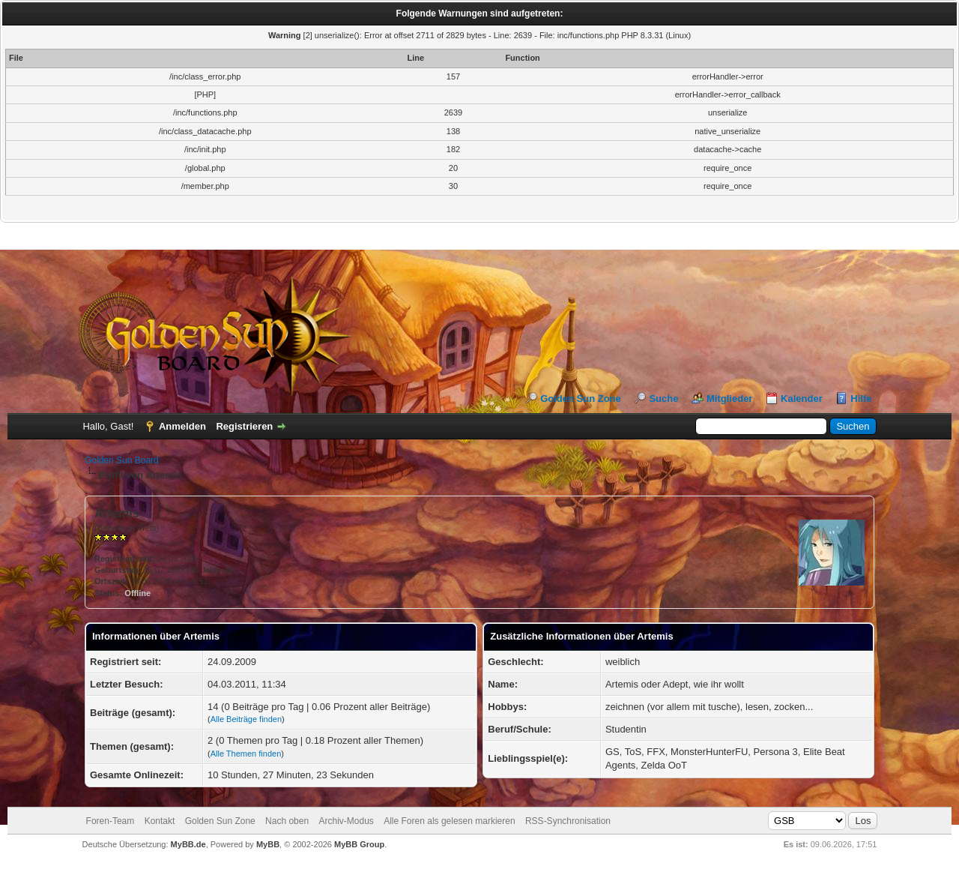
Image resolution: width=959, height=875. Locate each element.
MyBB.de (188, 844)
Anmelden (182, 426)
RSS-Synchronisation (568, 821)
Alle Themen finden (246, 753)
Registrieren (244, 426)
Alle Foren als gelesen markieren (449, 821)
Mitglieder (729, 398)
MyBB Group (359, 844)
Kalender (802, 398)
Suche (663, 398)
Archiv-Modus (345, 821)
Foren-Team (110, 821)
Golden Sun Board (122, 460)
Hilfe (860, 398)
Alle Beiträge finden (246, 719)
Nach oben (287, 821)
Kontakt (160, 821)
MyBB (267, 844)
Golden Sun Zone (580, 398)
